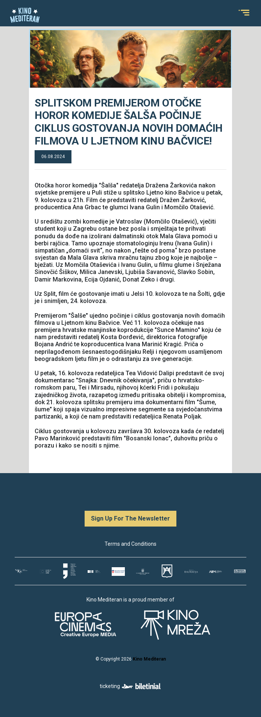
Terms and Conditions (130, 544)
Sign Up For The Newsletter (130, 518)
